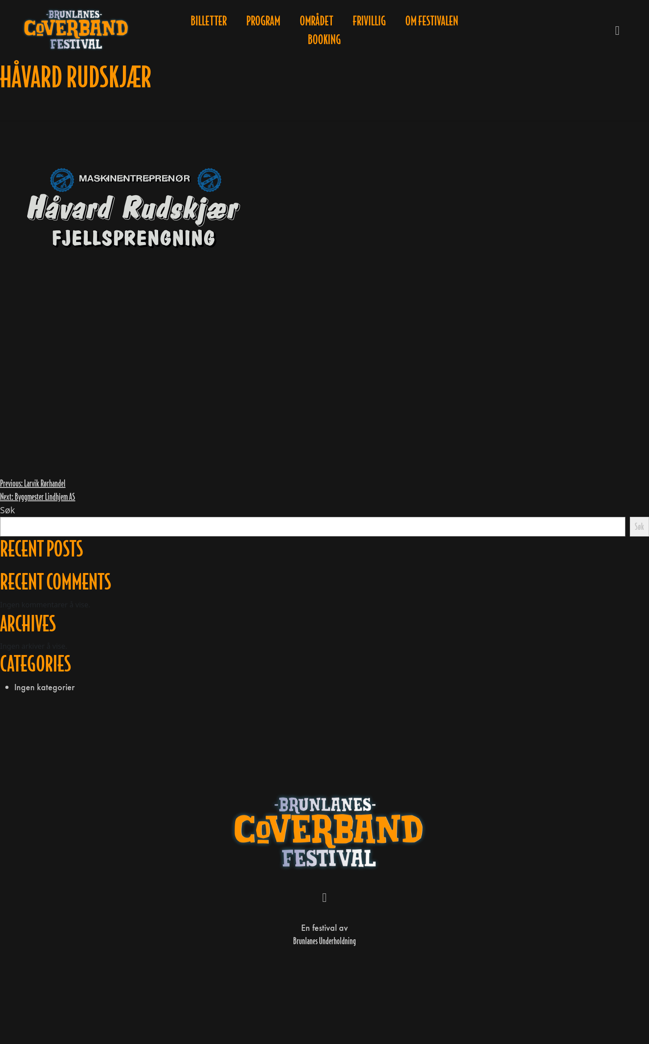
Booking (324, 39)
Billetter (209, 21)
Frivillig (369, 21)
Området (316, 21)
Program (263, 21)
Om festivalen (431, 21)
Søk (7, 510)
